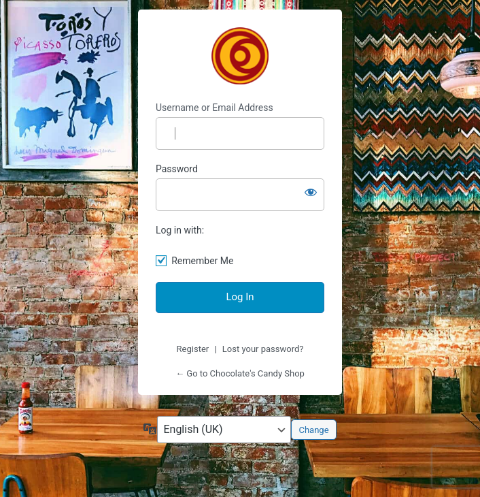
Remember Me (202, 260)
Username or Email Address (214, 107)
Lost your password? (263, 349)
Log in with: (180, 230)
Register (193, 349)
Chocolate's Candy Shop (240, 55)
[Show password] (310, 192)
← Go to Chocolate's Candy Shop (240, 373)
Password (177, 168)
